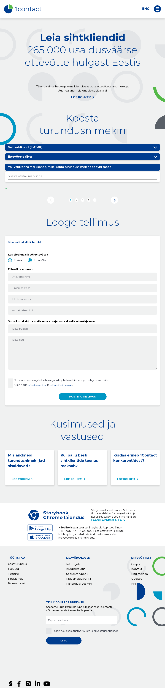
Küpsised (75, 666)
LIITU (63, 636)
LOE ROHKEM (81, 97)
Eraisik (18, 260)
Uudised (136, 578)
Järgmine (114, 200)
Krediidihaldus (75, 569)
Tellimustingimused (22, 666)
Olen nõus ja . (43, 384)
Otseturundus (17, 564)
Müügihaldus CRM (78, 578)
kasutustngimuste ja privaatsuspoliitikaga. (93, 626)
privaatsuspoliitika (37, 385)
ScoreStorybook (77, 574)
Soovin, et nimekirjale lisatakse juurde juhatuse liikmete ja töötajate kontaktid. (62, 380)
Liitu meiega (139, 574)
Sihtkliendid (15, 578)
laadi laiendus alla (106, 520)
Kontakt (136, 569)
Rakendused (16, 583)
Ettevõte (40, 260)
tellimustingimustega (61, 385)
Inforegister (74, 564)
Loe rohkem (21, 479)
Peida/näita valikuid (155, 147)
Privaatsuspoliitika (52, 666)
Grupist (136, 564)
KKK (134, 583)
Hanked (13, 569)
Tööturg (13, 574)
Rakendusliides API (79, 583)
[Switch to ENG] (146, 9)
